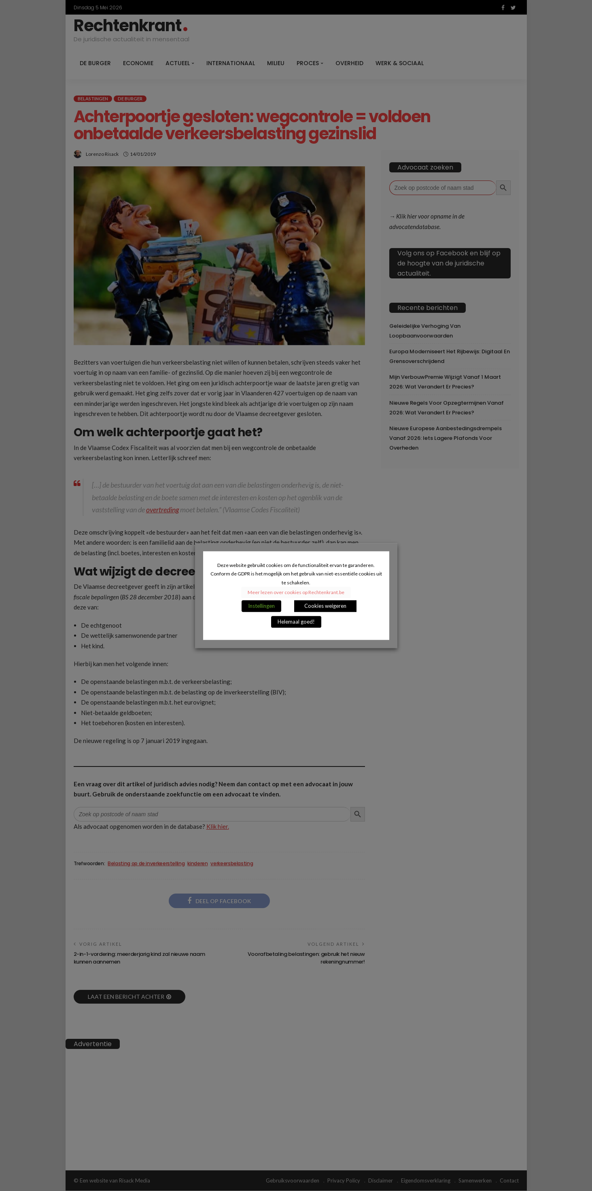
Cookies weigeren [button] (325, 606)
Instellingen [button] (261, 606)
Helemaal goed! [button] (296, 621)
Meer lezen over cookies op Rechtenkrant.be (296, 592)
